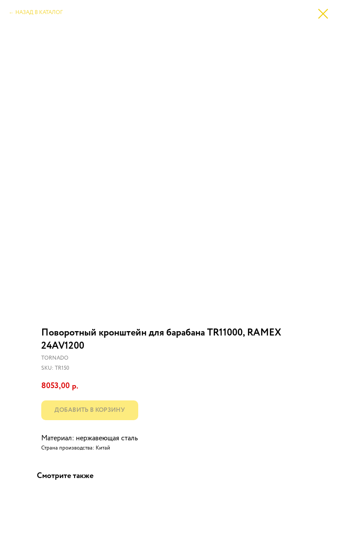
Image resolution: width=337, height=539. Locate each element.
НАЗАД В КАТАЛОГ (39, 12)
